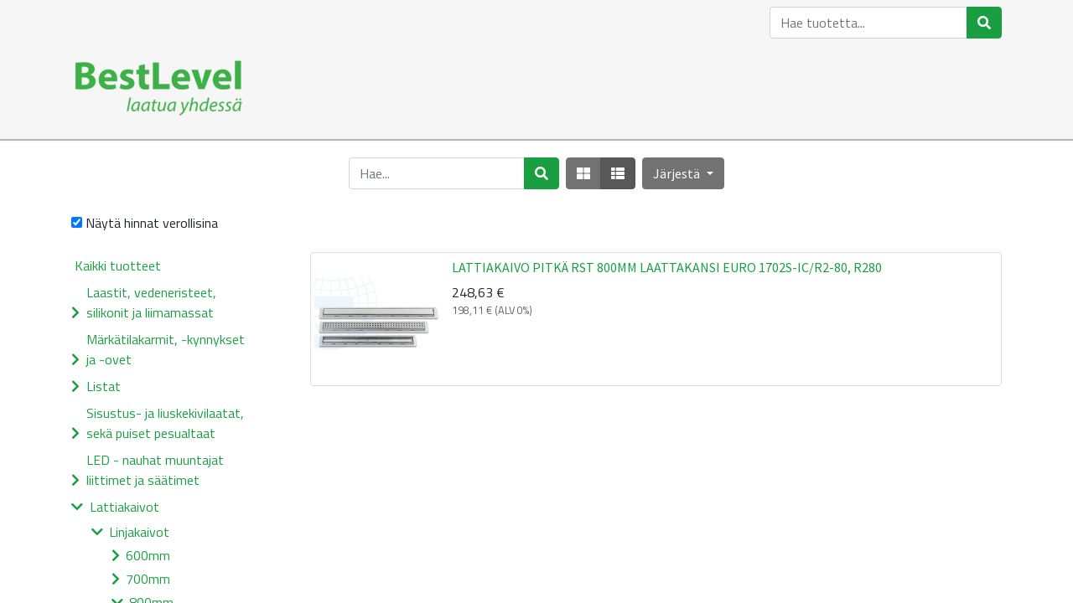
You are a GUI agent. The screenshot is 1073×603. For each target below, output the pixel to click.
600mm (148, 555)
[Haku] (984, 23)
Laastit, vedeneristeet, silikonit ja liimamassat (151, 302)
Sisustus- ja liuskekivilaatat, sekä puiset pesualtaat (165, 423)
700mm (148, 579)
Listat (103, 386)
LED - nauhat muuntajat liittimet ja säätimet (155, 470)
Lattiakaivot (124, 507)
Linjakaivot (139, 532)
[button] (682, 173)
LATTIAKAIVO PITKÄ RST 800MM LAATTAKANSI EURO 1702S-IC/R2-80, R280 (667, 267)
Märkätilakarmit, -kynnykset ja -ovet (165, 349)
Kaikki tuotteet (118, 265)
